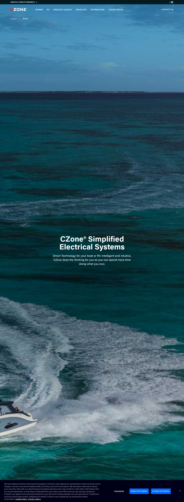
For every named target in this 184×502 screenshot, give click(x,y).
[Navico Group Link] (171, 2)
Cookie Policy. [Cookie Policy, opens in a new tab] (21, 499)
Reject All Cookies (139, 491)
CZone (16, 19)
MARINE (39, 10)
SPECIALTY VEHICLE (62, 10)
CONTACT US (167, 10)
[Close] (180, 491)
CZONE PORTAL (116, 10)
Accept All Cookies (160, 491)
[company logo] (19, 9)
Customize (119, 491)
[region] (92, 491)
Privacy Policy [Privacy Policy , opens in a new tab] (34, 499)
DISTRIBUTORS (97, 10)
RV (48, 10)
